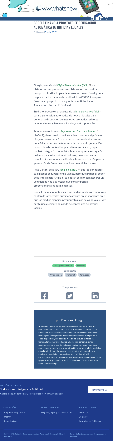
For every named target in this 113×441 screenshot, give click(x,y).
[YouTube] (102, 19)
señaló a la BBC (68, 169)
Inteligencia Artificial (87, 111)
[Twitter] (92, 19)
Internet (81, 265)
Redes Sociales (10, 421)
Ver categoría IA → (100, 389)
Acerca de (83, 412)
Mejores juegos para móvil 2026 (56, 412)
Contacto (83, 416)
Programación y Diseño (14, 412)
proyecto (85, 274)
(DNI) (72, 85)
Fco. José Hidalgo (72, 320)
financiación (56, 274)
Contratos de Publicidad (90, 421)
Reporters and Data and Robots (78, 131)
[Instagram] (106, 19)
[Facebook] (97, 19)
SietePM (73, 437)
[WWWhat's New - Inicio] (56, 8)
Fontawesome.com (85, 434)
